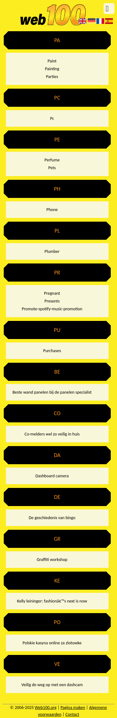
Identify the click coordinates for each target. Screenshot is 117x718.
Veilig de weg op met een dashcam (52, 684)
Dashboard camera (52, 476)
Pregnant (52, 293)
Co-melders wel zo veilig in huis (52, 434)
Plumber (52, 251)
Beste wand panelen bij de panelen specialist (52, 392)
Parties (52, 76)
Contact (72, 714)
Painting (52, 68)
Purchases (52, 350)
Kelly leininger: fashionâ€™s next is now (52, 601)
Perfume (52, 160)
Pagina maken (73, 707)
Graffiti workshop (52, 559)
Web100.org (45, 707)
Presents (52, 301)
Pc (52, 118)
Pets (52, 167)
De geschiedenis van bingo (52, 517)
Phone (52, 209)
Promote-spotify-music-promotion (52, 309)
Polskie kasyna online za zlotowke (51, 643)
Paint (51, 61)
